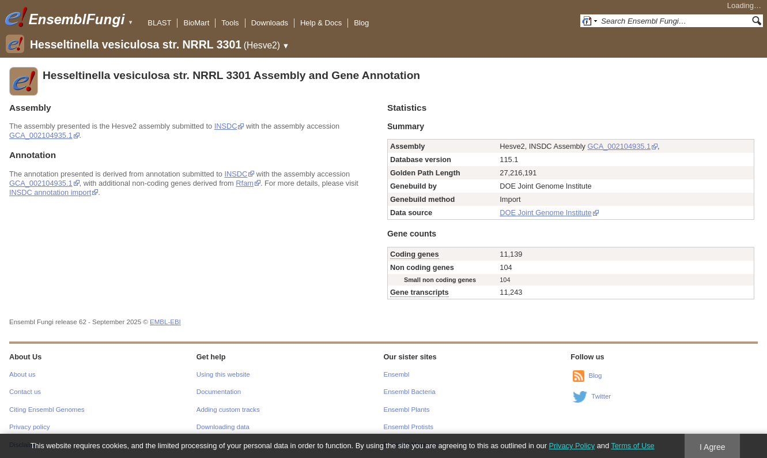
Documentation (219, 391)
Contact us (25, 391)
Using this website (223, 374)
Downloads (269, 22)
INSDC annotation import (50, 192)
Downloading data (223, 426)
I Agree (713, 447)
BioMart (196, 22)
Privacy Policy (572, 445)
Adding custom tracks (228, 409)
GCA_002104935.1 (41, 135)
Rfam (245, 183)
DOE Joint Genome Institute (545, 212)
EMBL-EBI (165, 321)
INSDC (225, 126)
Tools (230, 22)
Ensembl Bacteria (410, 391)
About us (22, 374)
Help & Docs (321, 22)
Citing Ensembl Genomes (47, 409)
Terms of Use (632, 445)
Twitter (601, 396)
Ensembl (397, 374)
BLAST (159, 22)
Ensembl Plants (407, 409)
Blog (361, 22)
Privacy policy (29, 426)
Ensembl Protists (408, 426)
